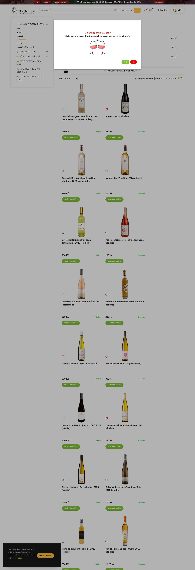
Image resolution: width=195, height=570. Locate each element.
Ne (133, 62)
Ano (125, 62)
